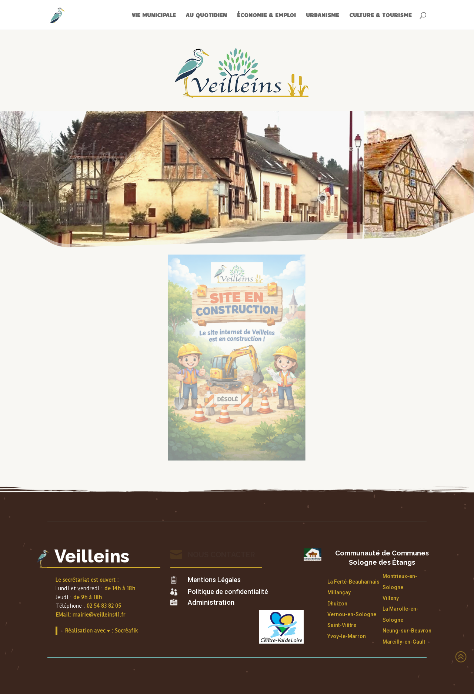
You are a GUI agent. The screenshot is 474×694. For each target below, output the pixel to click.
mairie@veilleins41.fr (99, 615)
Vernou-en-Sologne (351, 614)
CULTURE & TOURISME (380, 15)
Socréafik (126, 631)
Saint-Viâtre (341, 625)
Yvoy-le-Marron (346, 636)
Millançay (339, 592)
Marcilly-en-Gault (404, 642)
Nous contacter (221, 554)
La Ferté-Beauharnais (353, 582)
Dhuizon (337, 604)
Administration (211, 602)
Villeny (391, 598)
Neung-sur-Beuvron (407, 631)
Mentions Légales (214, 580)
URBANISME (322, 15)
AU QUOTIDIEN (206, 15)
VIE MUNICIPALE (154, 15)
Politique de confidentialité (228, 591)
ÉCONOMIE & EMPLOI (266, 15)
